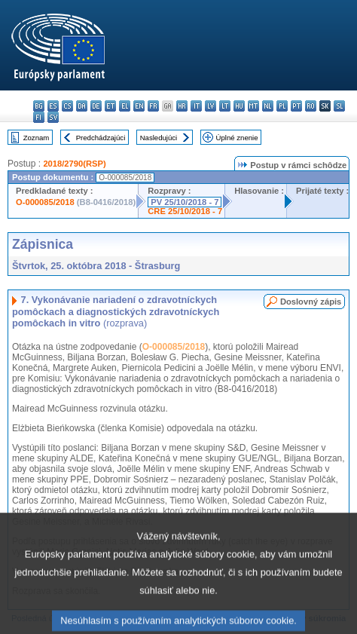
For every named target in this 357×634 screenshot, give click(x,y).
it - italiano (196, 106)
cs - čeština (67, 106)
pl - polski (282, 106)
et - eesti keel (110, 106)
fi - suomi (38, 117)
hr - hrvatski (182, 106)
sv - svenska (53, 117)
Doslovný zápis (310, 301)
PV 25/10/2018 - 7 (184, 202)
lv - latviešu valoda (210, 106)
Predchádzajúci (101, 137)
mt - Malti (253, 106)
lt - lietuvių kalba (224, 106)
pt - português (296, 106)
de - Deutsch (96, 106)
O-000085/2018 (45, 202)
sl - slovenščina (339, 106)
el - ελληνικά (124, 106)
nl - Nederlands (267, 106)
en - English (139, 106)
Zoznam (36, 137)
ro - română (310, 106)
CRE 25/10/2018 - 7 (185, 211)
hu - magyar (239, 106)
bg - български (38, 106)
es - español (53, 106)
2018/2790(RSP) (74, 163)
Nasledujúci (159, 137)
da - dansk (81, 106)
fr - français (153, 106)
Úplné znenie (237, 137)
